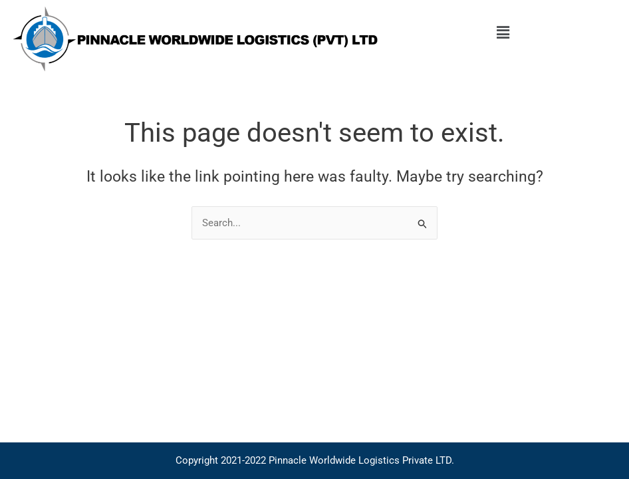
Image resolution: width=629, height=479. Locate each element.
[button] (503, 32)
